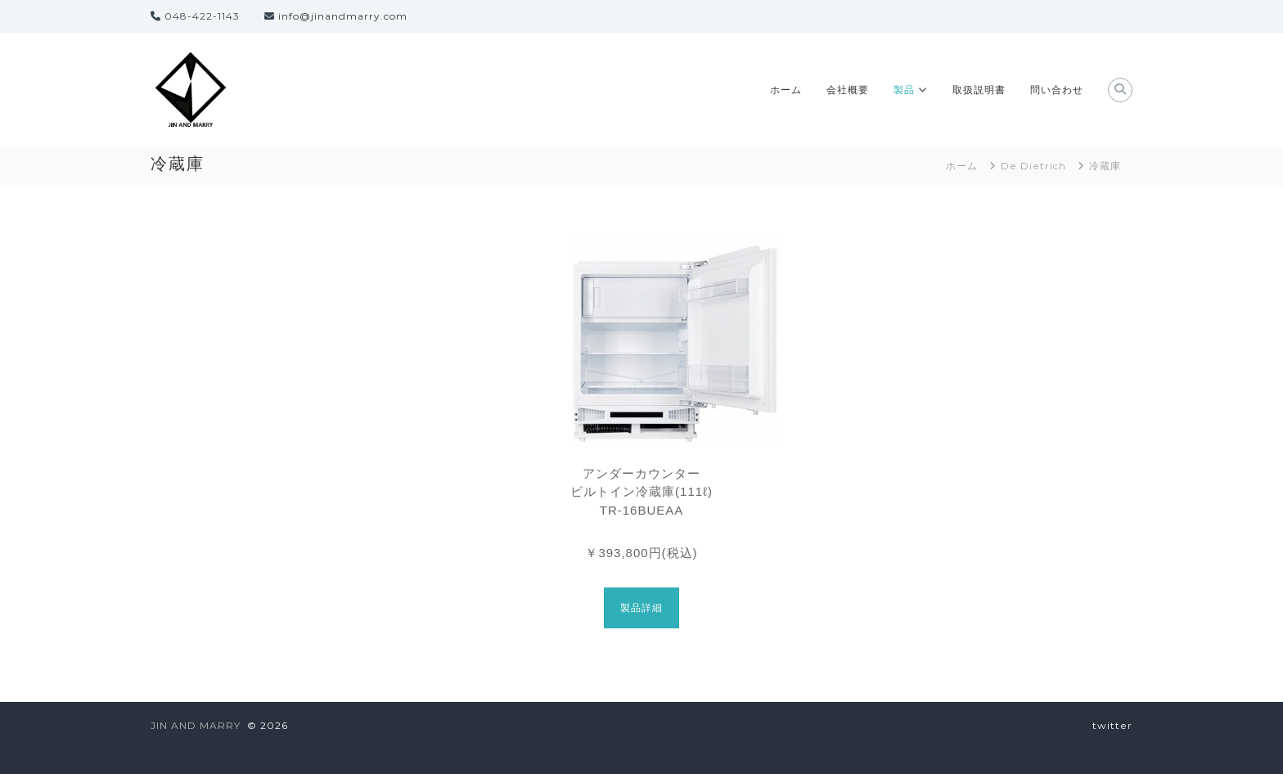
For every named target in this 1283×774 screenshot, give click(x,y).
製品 (904, 89)
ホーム (786, 89)
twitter (1112, 725)
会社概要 (847, 89)
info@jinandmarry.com (342, 16)
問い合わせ (1056, 89)
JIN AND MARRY (196, 725)
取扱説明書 (979, 89)
